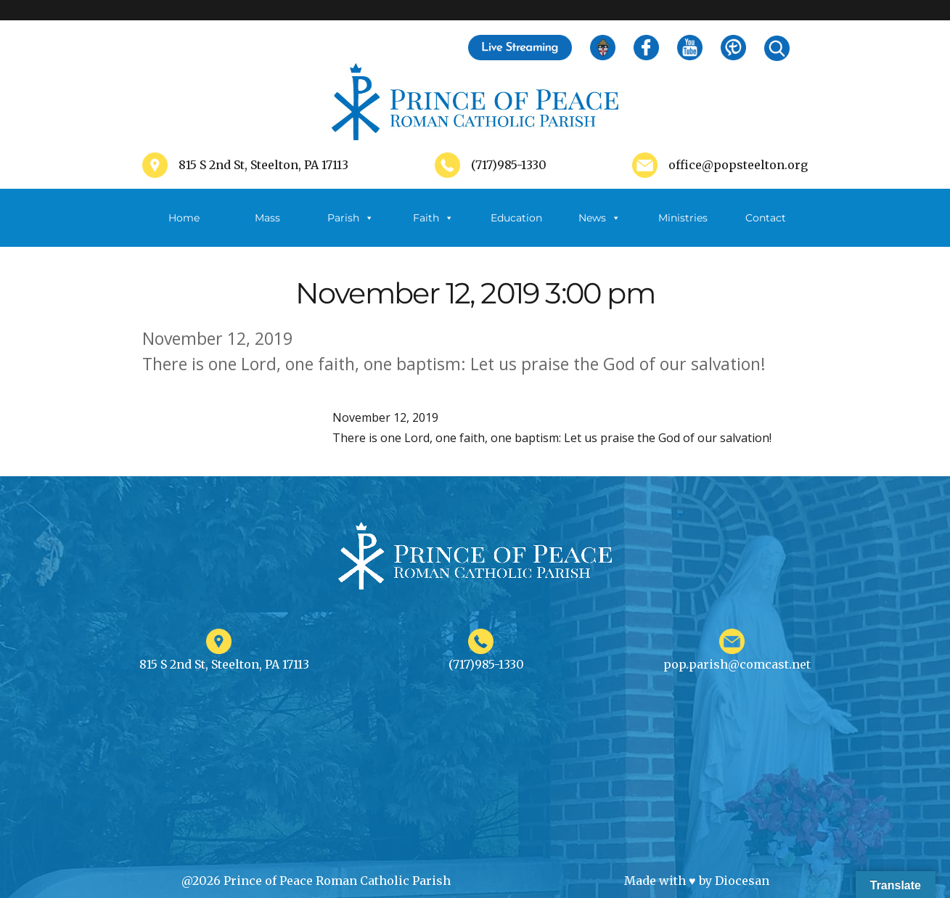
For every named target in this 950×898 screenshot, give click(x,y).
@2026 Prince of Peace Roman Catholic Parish (316, 880)
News (599, 217)
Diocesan (742, 880)
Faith (433, 217)
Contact (765, 217)
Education (516, 217)
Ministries (683, 229)
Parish (350, 217)
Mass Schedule (267, 229)
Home (184, 217)
